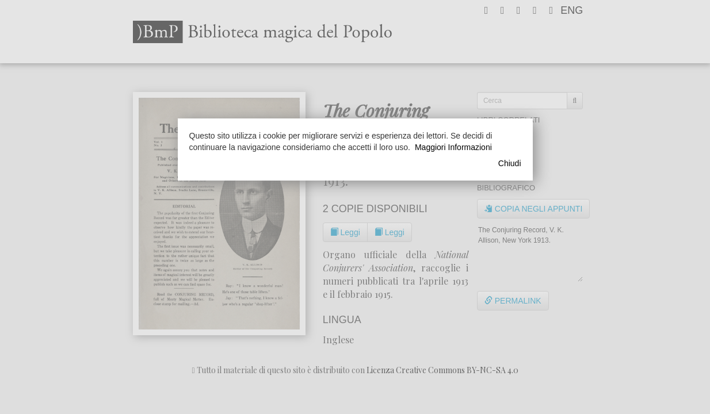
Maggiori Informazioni (453, 147)
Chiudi (509, 163)
